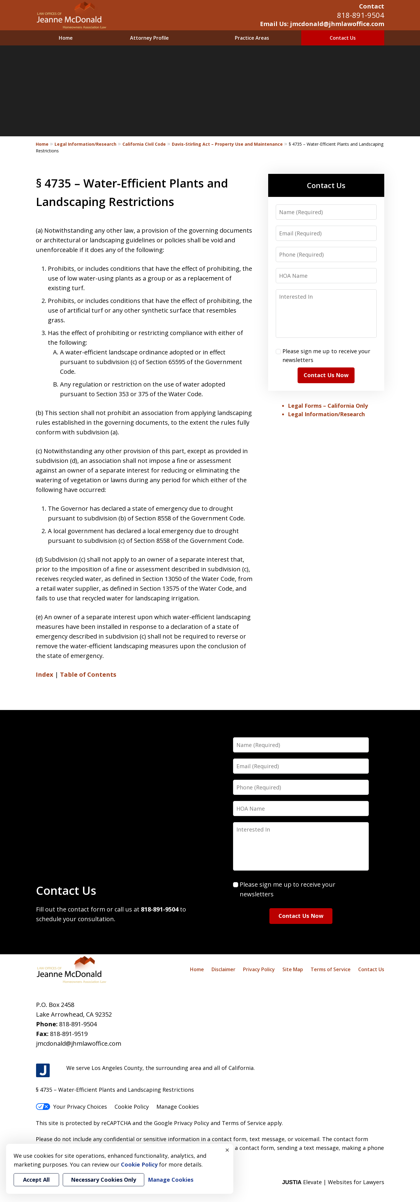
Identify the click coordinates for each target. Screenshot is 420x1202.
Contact (371, 6)
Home (66, 38)
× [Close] (227, 1150)
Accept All (36, 1179)
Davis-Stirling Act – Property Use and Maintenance (227, 144)
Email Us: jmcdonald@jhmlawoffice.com (322, 24)
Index (44, 674)
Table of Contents (88, 674)
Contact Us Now (326, 375)
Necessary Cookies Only (103, 1179)
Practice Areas (252, 38)
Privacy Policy (259, 969)
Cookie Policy (132, 1106)
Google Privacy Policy (181, 1123)
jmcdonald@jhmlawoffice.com (78, 1043)
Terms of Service (331, 969)
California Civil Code (144, 144)
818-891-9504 (360, 15)
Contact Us (343, 38)
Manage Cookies (177, 1106)
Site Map (292, 969)
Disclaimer (223, 969)
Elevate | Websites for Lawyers (333, 1182)
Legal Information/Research (85, 144)
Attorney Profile (149, 38)
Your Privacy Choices (71, 1106)
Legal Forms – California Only (328, 405)
